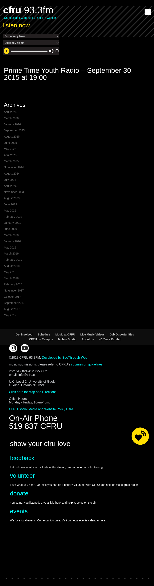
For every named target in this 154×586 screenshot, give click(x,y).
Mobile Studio (67, 339)
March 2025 (11, 161)
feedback (22, 458)
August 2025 (12, 136)
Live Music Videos (92, 334)
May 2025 (10, 149)
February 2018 (13, 284)
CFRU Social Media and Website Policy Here (41, 409)
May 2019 (10, 247)
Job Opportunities (122, 334)
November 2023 (14, 192)
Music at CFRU (65, 334)
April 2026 (10, 112)
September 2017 (14, 302)
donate (19, 493)
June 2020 (10, 229)
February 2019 (13, 259)
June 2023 (10, 204)
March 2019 (11, 253)
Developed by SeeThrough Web (64, 357)
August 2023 (12, 198)
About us (88, 339)
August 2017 (12, 309)
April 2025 (10, 155)
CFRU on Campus (41, 339)
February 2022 (13, 216)
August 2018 (12, 266)
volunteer (22, 475)
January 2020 (12, 241)
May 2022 (10, 210)
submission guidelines (87, 364)
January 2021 (12, 222)
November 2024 (14, 167)
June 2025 (10, 142)
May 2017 (10, 315)
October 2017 (12, 296)
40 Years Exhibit (110, 339)
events (19, 511)
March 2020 (11, 235)
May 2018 (10, 272)
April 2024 (10, 186)
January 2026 (12, 124)
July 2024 (10, 179)
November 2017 (14, 290)
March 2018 (11, 278)
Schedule (44, 334)
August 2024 (12, 173)
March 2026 (11, 118)
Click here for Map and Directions (33, 392)
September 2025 (14, 130)
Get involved (24, 334)
